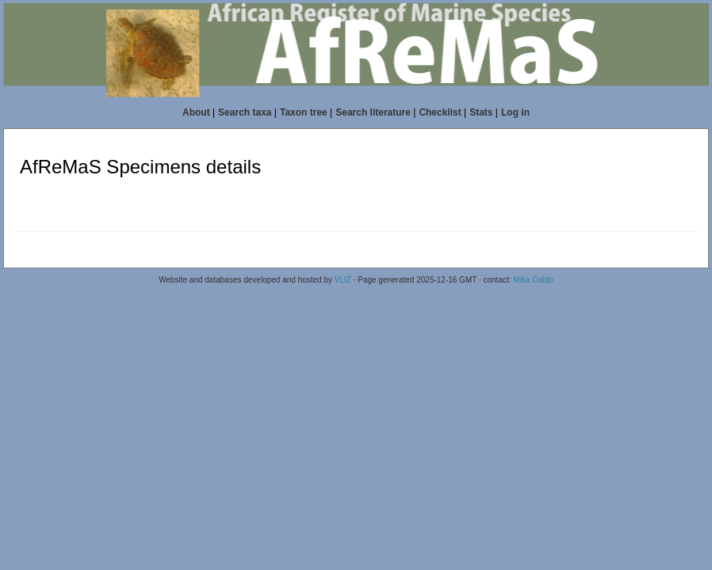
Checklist (440, 112)
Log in (515, 112)
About (196, 112)
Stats (480, 112)
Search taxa (244, 112)
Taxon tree (303, 112)
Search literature (373, 112)
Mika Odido (533, 280)
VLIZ (343, 280)
